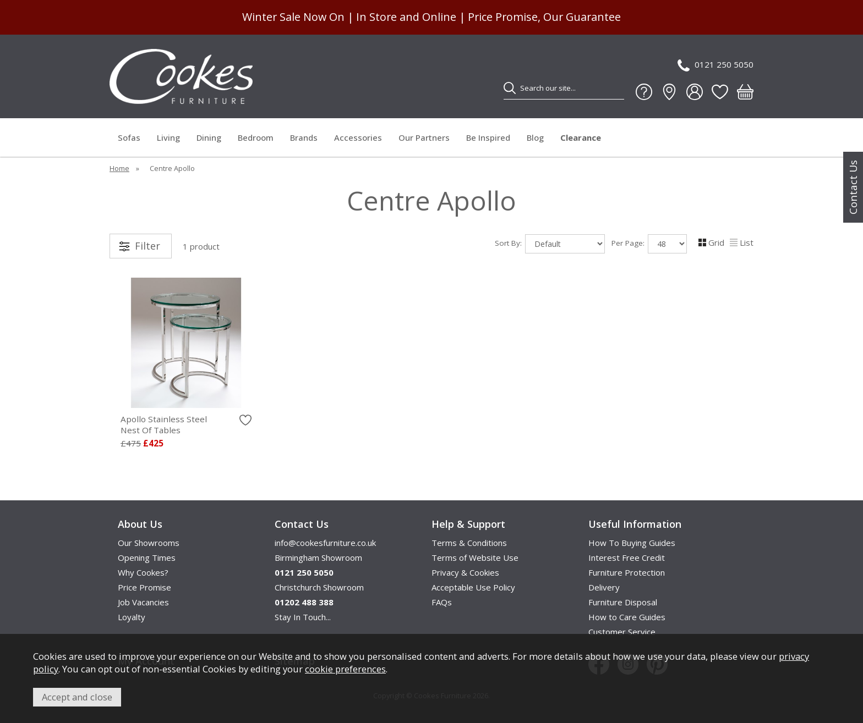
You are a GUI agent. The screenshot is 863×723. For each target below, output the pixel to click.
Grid (711, 242)
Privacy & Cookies (465, 572)
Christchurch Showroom (319, 587)
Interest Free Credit (626, 557)
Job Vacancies (143, 602)
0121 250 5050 (715, 65)
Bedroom (256, 137)
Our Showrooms (148, 542)
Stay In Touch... (303, 616)
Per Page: (649, 243)
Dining (208, 137)
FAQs (442, 602)
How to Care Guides (626, 616)
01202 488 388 (304, 602)
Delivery (604, 587)
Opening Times (147, 557)
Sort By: (550, 243)
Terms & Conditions (469, 542)
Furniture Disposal (622, 602)
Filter (147, 245)
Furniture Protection (626, 572)
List (741, 242)
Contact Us (853, 187)
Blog (535, 137)
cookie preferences (345, 669)
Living (168, 137)
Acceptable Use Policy (473, 587)
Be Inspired (488, 137)
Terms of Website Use (475, 557)
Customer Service (622, 631)
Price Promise (144, 587)
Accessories (358, 137)
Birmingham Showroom (318, 557)
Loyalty (131, 616)
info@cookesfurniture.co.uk (325, 542)
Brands (304, 137)
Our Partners (424, 137)
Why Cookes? (143, 572)
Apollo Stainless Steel (186, 424)
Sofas (129, 137)
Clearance (580, 137)
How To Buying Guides (631, 542)
